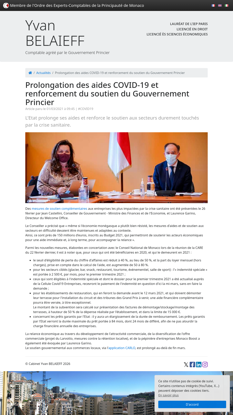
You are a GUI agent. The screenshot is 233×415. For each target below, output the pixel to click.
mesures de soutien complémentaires (59, 208)
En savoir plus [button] (168, 395)
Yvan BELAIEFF (54, 32)
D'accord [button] (192, 404)
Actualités (43, 73)
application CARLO (121, 348)
